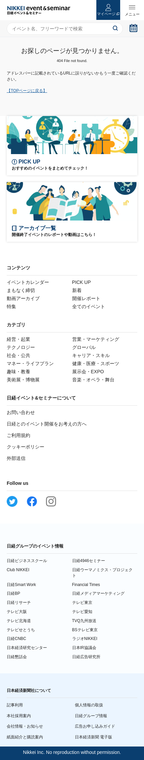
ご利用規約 (18, 435)
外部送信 (16, 458)
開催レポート (86, 298)
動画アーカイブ (23, 298)
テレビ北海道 (19, 620)
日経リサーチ (19, 602)
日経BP (13, 593)
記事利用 (15, 705)
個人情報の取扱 (89, 705)
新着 (77, 290)
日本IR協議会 (84, 647)
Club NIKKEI (18, 569)
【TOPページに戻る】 (27, 90)
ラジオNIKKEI (84, 638)
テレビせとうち (21, 629)
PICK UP (81, 282)
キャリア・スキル (91, 355)
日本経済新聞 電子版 (93, 737)
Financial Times (86, 584)
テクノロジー (21, 347)
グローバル (84, 347)
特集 (11, 306)
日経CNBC (16, 638)
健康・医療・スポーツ (95, 363)
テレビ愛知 (82, 611)
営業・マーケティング (95, 339)
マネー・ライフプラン (30, 363)
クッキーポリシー (25, 446)
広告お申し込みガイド (95, 726)
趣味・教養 (18, 371)
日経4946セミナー (88, 560)
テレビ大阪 (17, 611)
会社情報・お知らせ (25, 726)
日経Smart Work (21, 584)
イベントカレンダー (28, 282)
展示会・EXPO (88, 371)
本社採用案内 (19, 715)
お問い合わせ (21, 412)
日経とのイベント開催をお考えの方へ (47, 424)
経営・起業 (18, 339)
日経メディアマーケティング (98, 593)
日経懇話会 (17, 656)
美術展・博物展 (23, 379)
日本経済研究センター (27, 647)
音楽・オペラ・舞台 (93, 379)
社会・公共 (18, 355)
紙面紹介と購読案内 (25, 737)
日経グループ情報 (91, 715)
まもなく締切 (21, 290)
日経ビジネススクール (27, 560)
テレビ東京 (82, 602)
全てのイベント (88, 306)
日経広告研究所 (86, 656)
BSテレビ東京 (85, 629)
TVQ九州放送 (84, 620)
